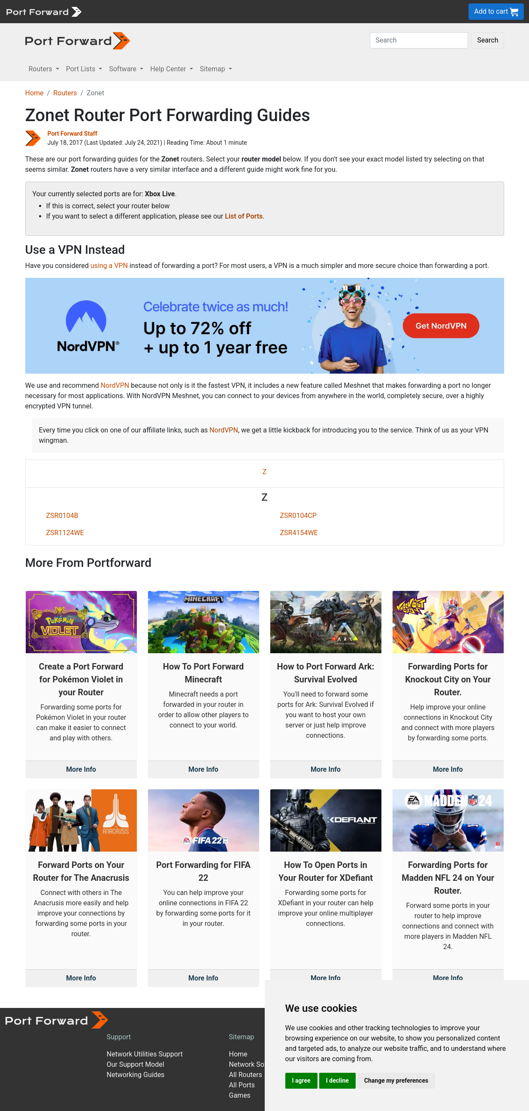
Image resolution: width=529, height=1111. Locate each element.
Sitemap (241, 1037)
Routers (65, 93)
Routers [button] (41, 69)
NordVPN (115, 385)
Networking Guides (136, 1075)
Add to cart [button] (496, 11)
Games (240, 1095)
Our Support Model (135, 1064)
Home (34, 93)
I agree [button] (301, 1080)
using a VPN (109, 266)
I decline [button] (337, 1080)
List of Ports (244, 216)
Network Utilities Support (145, 1054)
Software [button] (123, 69)
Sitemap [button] (213, 69)
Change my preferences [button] (396, 1080)
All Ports (242, 1085)
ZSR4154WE (299, 533)
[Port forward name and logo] (43, 11)
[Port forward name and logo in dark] (77, 40)
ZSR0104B (62, 515)
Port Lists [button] (81, 69)
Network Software (256, 1064)
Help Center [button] (169, 69)
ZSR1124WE (65, 533)
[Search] (419, 40)
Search (487, 40)
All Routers (245, 1075)
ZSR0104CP (298, 515)
